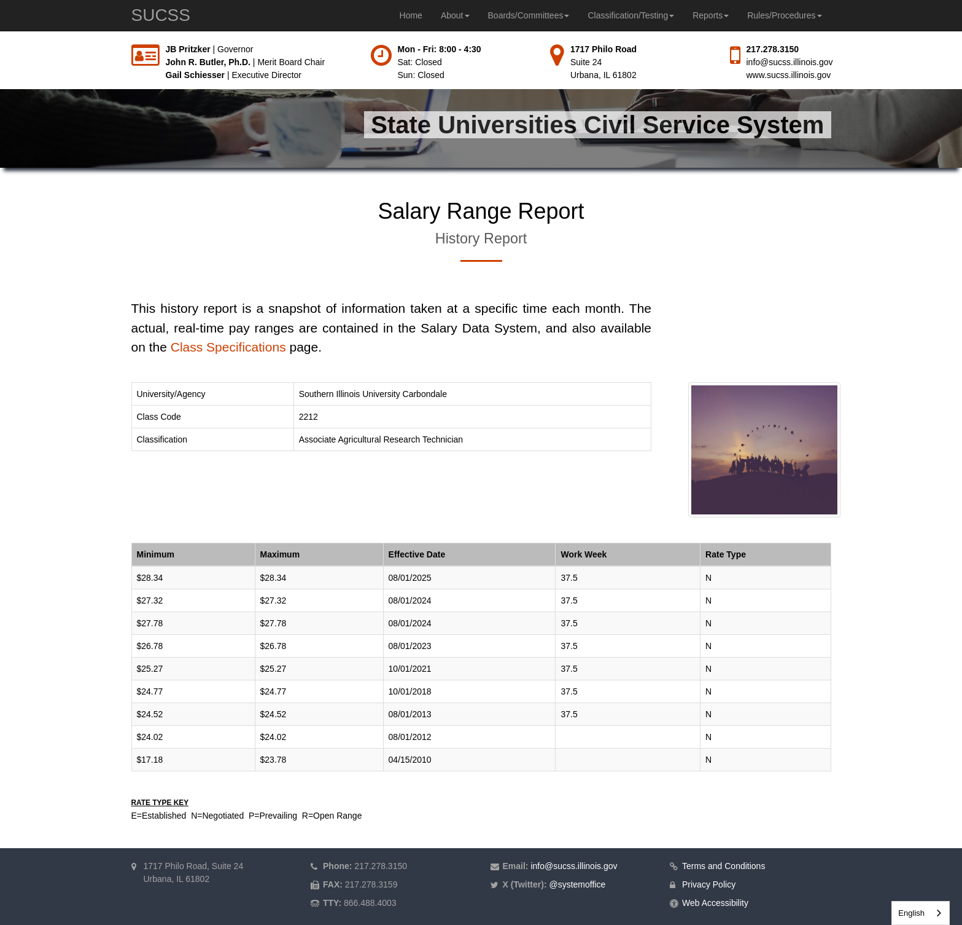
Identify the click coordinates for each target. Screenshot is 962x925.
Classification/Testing (631, 15)
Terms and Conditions (723, 866)
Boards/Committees (529, 15)
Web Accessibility (715, 903)
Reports (710, 15)
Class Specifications (228, 347)
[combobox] (920, 913)
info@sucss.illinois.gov (790, 62)
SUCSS (160, 15)
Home (411, 15)
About (455, 15)
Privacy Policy (708, 884)
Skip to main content (0, 43)
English (911, 913)
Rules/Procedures (784, 15)
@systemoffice (577, 884)
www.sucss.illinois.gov (789, 75)
